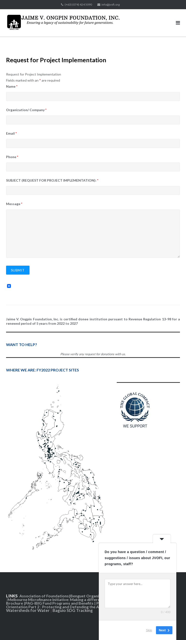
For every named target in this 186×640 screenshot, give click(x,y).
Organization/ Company (26, 110)
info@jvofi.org (110, 4)
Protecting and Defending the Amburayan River (84, 606)
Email (11, 133)
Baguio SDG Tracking (73, 610)
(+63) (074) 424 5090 (78, 4)
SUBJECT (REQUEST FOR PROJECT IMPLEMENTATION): (52, 180)
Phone (12, 157)
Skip (149, 630)
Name (11, 86)
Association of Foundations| (44, 596)
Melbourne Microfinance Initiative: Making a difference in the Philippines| (73, 599)
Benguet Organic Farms (91, 596)
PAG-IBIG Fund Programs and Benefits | (60, 603)
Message (14, 204)
